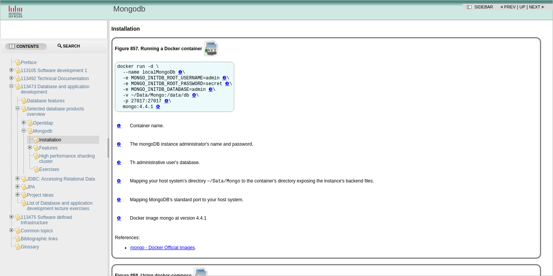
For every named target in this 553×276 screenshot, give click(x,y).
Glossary (30, 247)
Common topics (37, 230)
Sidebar (484, 7)
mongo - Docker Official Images (162, 255)
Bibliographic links (39, 239)
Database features (46, 101)
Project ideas (40, 195)
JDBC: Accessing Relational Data (61, 179)
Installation (50, 140)
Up (522, 7)
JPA (31, 187)
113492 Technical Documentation (55, 78)
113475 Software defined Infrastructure (46, 220)
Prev (510, 7)
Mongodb (42, 131)
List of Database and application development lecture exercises (60, 205)
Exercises (49, 169)
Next (534, 7)
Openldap (43, 123)
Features (48, 148)
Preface (28, 62)
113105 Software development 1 (54, 70)
